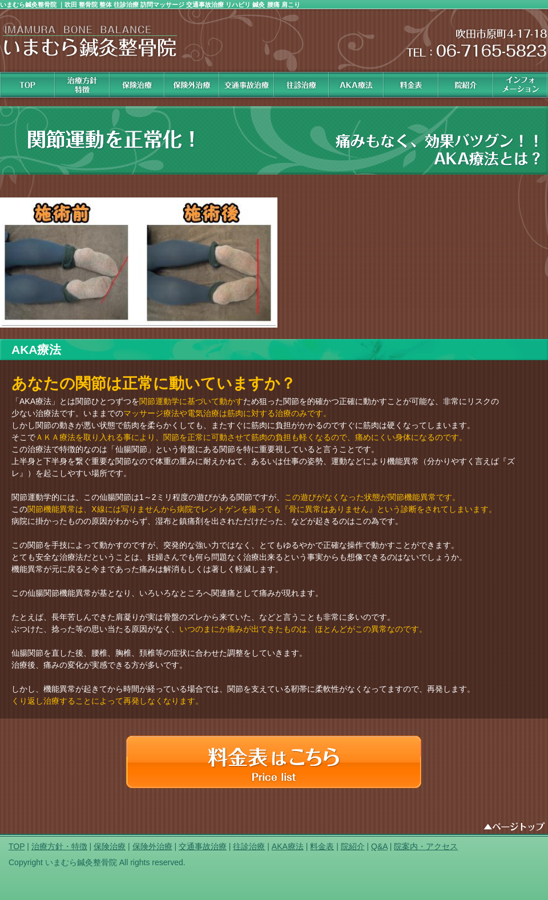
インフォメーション (520, 85)
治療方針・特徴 (59, 846)
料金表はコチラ (273, 762)
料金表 (411, 85)
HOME (27, 85)
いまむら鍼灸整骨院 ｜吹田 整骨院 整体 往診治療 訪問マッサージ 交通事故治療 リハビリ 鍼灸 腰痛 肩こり (150, 4)
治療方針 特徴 (82, 85)
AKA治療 (356, 85)
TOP (17, 846)
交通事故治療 (246, 85)
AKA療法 (288, 846)
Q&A (379, 846)
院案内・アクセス (426, 846)
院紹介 (465, 85)
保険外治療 (191, 85)
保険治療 (137, 85)
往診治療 (301, 85)
